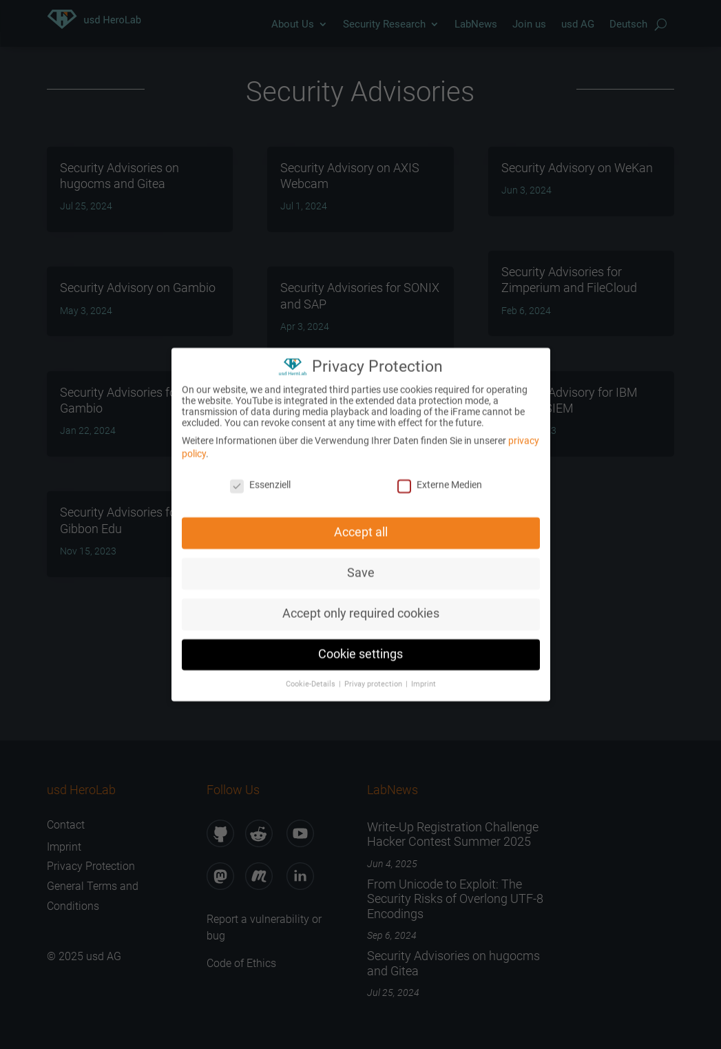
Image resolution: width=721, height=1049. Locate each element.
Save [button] (361, 563)
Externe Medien (439, 474)
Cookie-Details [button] (311, 673)
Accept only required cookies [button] (360, 603)
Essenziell (260, 474)
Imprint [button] (423, 673)
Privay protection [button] (374, 673)
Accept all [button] (361, 522)
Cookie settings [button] (360, 644)
